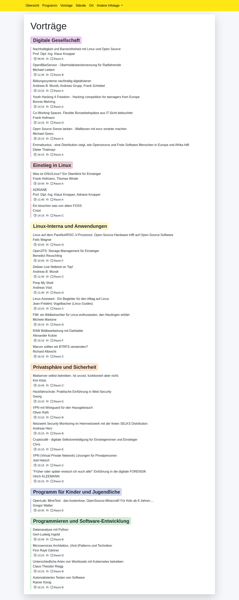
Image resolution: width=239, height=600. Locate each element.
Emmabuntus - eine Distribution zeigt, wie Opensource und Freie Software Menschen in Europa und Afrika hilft (111, 145)
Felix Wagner (42, 239)
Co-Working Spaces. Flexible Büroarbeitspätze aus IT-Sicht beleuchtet (83, 113)
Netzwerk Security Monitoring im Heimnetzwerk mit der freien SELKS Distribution (90, 423)
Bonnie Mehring (44, 101)
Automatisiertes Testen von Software (59, 577)
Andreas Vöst (42, 287)
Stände (81, 5)
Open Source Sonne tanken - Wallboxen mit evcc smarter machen (80, 129)
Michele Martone (44, 319)
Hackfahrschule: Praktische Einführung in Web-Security (72, 391)
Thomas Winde (67, 178)
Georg (37, 396)
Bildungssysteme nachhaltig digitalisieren (62, 81)
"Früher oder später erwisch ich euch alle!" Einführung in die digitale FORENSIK (89, 471)
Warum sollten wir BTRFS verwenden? (60, 346)
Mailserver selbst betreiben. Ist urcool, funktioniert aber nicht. (76, 375)
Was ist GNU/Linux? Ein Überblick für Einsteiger (67, 174)
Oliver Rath (41, 412)
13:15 (39, 90)
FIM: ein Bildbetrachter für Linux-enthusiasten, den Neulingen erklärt (81, 314)
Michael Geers (43, 133)
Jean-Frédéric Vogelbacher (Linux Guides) (63, 303)
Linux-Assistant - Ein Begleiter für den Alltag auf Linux (71, 298)
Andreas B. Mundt (45, 85)
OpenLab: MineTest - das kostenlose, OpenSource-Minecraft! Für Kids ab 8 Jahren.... (93, 500)
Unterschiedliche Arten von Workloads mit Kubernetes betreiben (78, 561)
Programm (49, 5)
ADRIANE (40, 189)
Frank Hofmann (44, 117)
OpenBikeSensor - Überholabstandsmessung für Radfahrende (77, 65)
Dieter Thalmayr (44, 149)
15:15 (39, 138)
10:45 (39, 183)
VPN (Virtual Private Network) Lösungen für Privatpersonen (75, 455)
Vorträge (66, 5)
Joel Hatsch (41, 460)
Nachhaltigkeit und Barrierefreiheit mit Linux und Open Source (77, 49)
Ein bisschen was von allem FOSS (57, 205)
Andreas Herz (42, 428)
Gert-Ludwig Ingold (46, 534)
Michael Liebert (44, 69)
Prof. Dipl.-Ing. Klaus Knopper (54, 54)
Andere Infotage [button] (108, 5)
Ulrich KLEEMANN (46, 476)
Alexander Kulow (45, 335)
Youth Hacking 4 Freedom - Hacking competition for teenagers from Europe (86, 97)
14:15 (39, 106)
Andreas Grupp (71, 85)
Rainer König (42, 582)
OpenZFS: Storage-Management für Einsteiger (66, 251)
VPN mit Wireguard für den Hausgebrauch (63, 407)
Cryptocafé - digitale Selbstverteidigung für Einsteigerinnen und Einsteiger (85, 439)
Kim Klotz (39, 380)
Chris (36, 444)
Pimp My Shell (43, 283)
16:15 (39, 154)
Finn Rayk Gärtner (46, 550)
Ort (91, 5)
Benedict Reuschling (47, 255)
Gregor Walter (43, 505)
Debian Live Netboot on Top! (53, 267)
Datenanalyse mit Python (50, 529)
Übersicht (32, 5)
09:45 (39, 58)
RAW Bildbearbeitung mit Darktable (58, 330)
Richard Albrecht (44, 351)
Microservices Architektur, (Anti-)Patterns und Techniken (72, 545)
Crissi (37, 210)
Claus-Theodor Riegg (48, 566)
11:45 (39, 74)
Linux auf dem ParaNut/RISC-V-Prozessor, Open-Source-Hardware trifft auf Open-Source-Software (103, 235)
